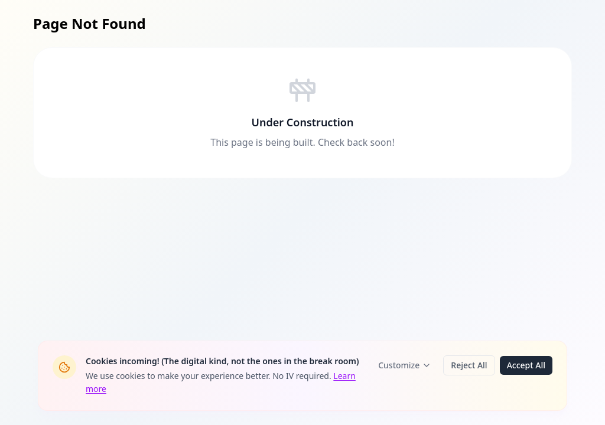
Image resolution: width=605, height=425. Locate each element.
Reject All (469, 365)
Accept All (526, 365)
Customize (404, 365)
